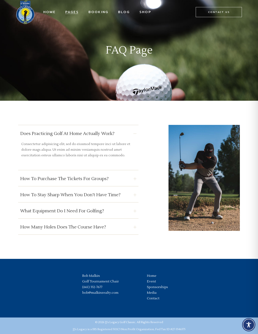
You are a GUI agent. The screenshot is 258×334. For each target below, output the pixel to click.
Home (151, 276)
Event (151, 281)
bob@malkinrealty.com (100, 293)
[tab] (78, 133)
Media (152, 293)
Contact (153, 298)
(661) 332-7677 (92, 287)
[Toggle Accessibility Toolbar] (248, 324)
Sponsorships (157, 287)
